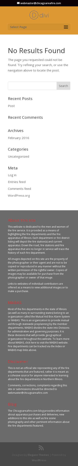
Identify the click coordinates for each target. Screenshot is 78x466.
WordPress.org (19, 195)
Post (11, 106)
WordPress (39, 460)
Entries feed (17, 182)
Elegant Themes (38, 455)
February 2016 (18, 138)
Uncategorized (18, 156)
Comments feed (19, 189)
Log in (12, 175)
